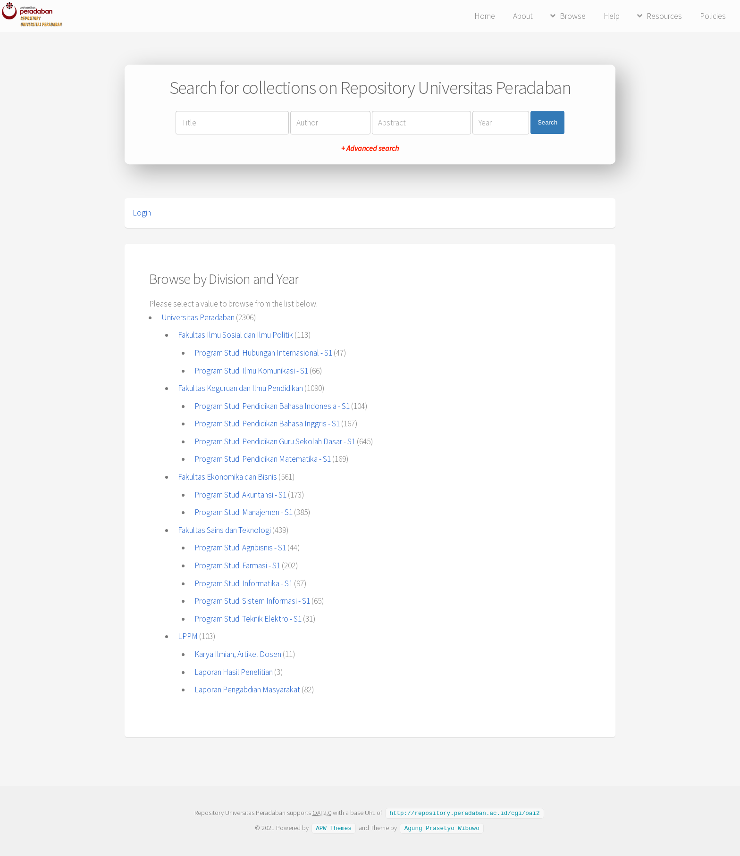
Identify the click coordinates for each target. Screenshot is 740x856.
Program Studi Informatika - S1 (243, 583)
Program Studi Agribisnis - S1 (240, 547)
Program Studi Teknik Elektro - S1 (248, 619)
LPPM (188, 636)
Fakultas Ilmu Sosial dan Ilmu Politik (235, 335)
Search (547, 122)
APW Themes (334, 827)
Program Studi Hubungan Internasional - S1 (263, 353)
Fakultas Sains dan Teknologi (224, 530)
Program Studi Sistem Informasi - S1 (252, 601)
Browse (573, 16)
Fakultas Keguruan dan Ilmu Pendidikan (240, 388)
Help (612, 16)
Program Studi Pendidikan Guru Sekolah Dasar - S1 (274, 441)
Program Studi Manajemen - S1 (243, 512)
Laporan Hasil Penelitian (233, 672)
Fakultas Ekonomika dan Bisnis (227, 477)
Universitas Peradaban (198, 317)
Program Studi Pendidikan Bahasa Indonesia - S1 (272, 406)
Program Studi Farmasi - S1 (237, 565)
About (523, 16)
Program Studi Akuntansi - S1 (240, 495)
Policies (713, 16)
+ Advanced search (370, 148)
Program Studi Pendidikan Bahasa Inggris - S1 (267, 423)
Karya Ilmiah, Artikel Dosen (237, 654)
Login (142, 213)
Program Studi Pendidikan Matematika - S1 (262, 459)
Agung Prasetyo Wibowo (441, 827)
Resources (664, 16)
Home (484, 16)
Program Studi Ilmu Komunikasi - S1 (251, 371)
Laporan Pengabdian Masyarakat (247, 689)
